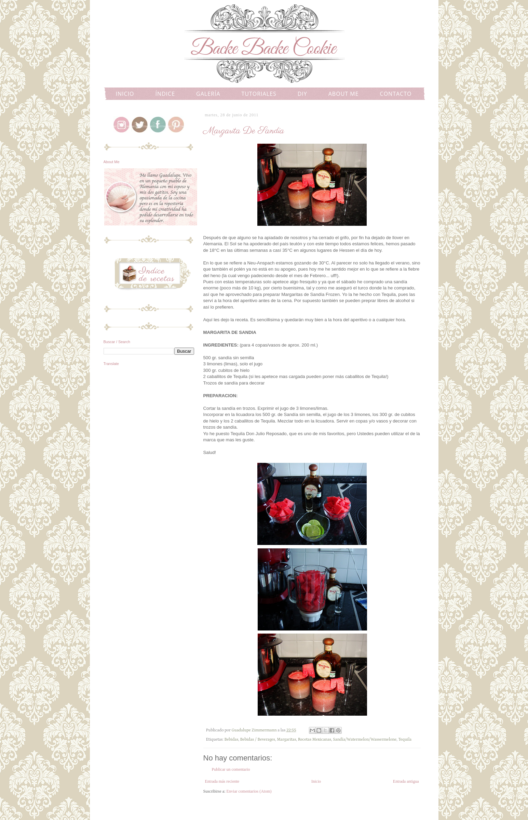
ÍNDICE (165, 93)
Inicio (316, 781)
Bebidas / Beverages (257, 739)
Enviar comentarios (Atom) (249, 791)
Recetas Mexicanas (314, 739)
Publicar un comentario (231, 769)
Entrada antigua (406, 781)
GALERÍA (208, 93)
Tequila (404, 739)
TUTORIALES (259, 93)
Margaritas (286, 739)
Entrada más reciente (222, 781)
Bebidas (232, 739)
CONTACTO (396, 93)
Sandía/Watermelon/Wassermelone (364, 739)
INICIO (125, 93)
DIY (302, 93)
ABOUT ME (343, 93)
